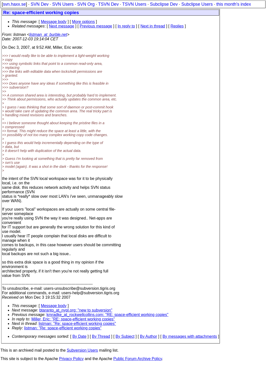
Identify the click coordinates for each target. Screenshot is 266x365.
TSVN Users (134, 4)
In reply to (126, 26)
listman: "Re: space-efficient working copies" (77, 323)
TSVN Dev (108, 4)
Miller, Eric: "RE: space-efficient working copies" (73, 319)
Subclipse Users (197, 4)
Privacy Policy (71, 359)
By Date (79, 336)
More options (83, 22)
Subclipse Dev (164, 4)
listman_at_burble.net (48, 34)
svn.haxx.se (14, 4)
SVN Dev (39, 4)
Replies (177, 26)
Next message (61, 26)
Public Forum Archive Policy (137, 359)
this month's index (233, 4)
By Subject (124, 336)
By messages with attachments (190, 336)
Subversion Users (82, 350)
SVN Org (86, 4)
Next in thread (152, 26)
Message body (53, 22)
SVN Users (63, 4)
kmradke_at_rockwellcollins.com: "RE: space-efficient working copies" (108, 315)
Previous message (96, 26)
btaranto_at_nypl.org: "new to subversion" (75, 310)
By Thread (101, 336)
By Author (148, 336)
